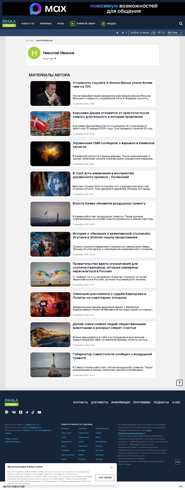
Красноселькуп (67, 455)
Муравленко (66, 442)
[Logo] (9, 23)
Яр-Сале (99, 446)
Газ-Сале (99, 450)
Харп (63, 446)
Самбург (82, 450)
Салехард (82, 428)
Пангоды (82, 459)
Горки (63, 437)
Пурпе (81, 442)
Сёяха (98, 437)
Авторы (29, 41)
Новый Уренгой (102, 428)
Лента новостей (13, 487)
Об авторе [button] (49, 58)
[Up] (179, 382)
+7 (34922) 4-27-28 (29, 430)
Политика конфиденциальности (131, 433)
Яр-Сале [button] (172, 32)
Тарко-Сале (66, 433)
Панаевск (65, 450)
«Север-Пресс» (11, 439)
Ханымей (100, 455)
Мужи (63, 459)
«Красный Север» (12, 442)
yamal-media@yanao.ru (31, 427)
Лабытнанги (83, 437)
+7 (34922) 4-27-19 (31, 425)
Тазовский (82, 446)
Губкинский (83, 433)
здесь (149, 430)
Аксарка (99, 459)
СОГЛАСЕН (105, 478)
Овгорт (81, 455)
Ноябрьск (65, 428)
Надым (99, 433)
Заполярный (101, 442)
